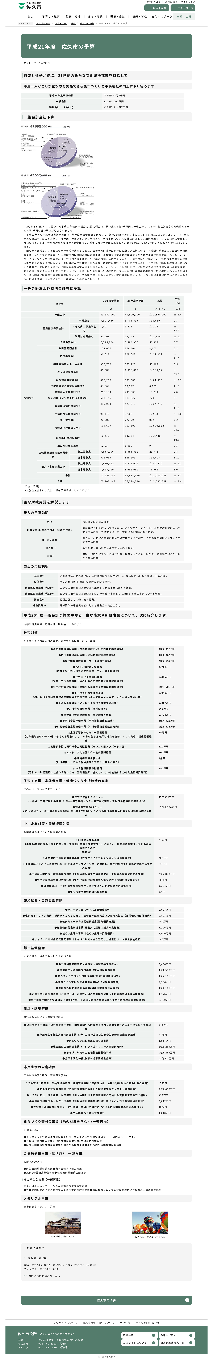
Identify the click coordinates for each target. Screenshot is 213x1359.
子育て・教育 (51, 16)
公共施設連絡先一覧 (172, 1342)
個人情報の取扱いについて (98, 1322)
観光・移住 (139, 16)
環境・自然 (117, 16)
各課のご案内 (168, 1335)
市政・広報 (184, 16)
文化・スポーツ (162, 16)
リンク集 (125, 1322)
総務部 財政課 (37, 1258)
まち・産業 (95, 16)
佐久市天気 (159, 7)
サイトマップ (188, 1)
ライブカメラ (186, 7)
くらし (28, 16)
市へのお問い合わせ (147, 1322)
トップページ (43, 23)
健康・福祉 (73, 16)
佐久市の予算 (87, 23)
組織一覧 (128, 1335)
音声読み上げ (154, 1)
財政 (73, 23)
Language (171, 1)
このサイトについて (65, 1322)
